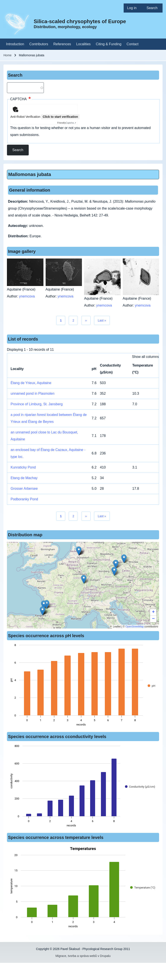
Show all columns (145, 357)
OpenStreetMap (134, 626)
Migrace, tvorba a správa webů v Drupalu (82, 956)
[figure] (83, 686)
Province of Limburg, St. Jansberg (37, 404)
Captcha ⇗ (66, 123)
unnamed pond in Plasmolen (32, 393)
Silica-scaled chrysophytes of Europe (80, 21)
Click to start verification (60, 116)
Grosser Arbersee (24, 488)
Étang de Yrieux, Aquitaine (31, 383)
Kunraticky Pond (23, 467)
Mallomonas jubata (29, 174)
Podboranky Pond (24, 499)
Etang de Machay (24, 478)
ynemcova (27, 296)
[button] (115, 564)
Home (7, 55)
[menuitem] (133, 8)
